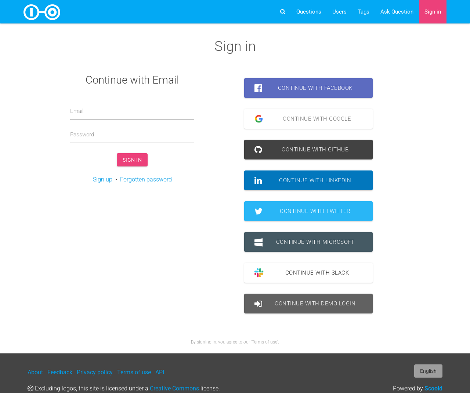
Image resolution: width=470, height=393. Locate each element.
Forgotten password (146, 179)
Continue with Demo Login (305, 303)
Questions (308, 11)
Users (339, 11)
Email (76, 111)
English (428, 371)
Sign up (102, 179)
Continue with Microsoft (304, 242)
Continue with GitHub (301, 149)
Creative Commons (174, 388)
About (35, 372)
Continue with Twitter (302, 211)
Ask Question (396, 11)
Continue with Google (300, 119)
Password (82, 134)
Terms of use (134, 372)
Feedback (59, 372)
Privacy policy (95, 372)
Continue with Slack (299, 273)
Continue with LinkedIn (302, 180)
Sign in (432, 11)
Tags (363, 11)
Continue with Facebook (303, 88)
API (159, 372)
